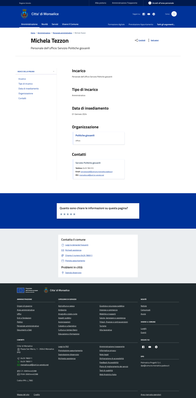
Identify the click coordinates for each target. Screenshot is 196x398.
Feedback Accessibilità (109, 362)
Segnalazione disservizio (68, 354)
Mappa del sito (23, 394)
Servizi (55, 24)
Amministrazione (29, 24)
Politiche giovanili (85, 135)
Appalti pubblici (64, 317)
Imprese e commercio (109, 309)
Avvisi (143, 313)
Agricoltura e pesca (66, 305)
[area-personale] (161, 3)
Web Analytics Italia (108, 374)
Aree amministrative (25, 309)
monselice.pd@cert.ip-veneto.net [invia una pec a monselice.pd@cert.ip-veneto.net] (91, 175)
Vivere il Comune (70, 24)
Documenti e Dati (24, 329)
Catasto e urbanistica (67, 325)
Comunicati (145, 309)
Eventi (143, 332)
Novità (45, 24)
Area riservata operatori (151, 394)
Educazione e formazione (68, 333)
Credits (37, 394)
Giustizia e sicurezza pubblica (112, 305)
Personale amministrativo (28, 325)
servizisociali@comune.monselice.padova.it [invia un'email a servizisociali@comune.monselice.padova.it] (96, 171)
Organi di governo (24, 305)
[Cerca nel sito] (174, 14)
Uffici (19, 313)
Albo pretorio (100, 2)
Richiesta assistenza (67, 358)
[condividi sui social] (140, 40)
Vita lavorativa (106, 329)
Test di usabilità (106, 370)
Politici (20, 321)
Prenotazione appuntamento (70, 350)
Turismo (103, 325)
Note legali (104, 354)
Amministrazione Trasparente (124, 2)
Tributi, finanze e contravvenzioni (114, 321)
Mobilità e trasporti (108, 313)
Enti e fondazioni (24, 317)
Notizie (144, 305)
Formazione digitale (116, 24)
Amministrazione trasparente (112, 346)
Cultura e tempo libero (67, 329)
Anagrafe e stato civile (67, 313)
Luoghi (143, 328)
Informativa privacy (108, 350)
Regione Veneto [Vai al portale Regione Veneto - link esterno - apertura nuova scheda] (25, 3)
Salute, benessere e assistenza (113, 317)
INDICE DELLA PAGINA (36, 71)
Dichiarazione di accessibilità (112, 358)
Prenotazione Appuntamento (141, 24)
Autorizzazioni (64, 321)
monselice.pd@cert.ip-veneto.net (34, 364)
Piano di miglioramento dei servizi (114, 366)
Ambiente (62, 309)
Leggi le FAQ (63, 346)
